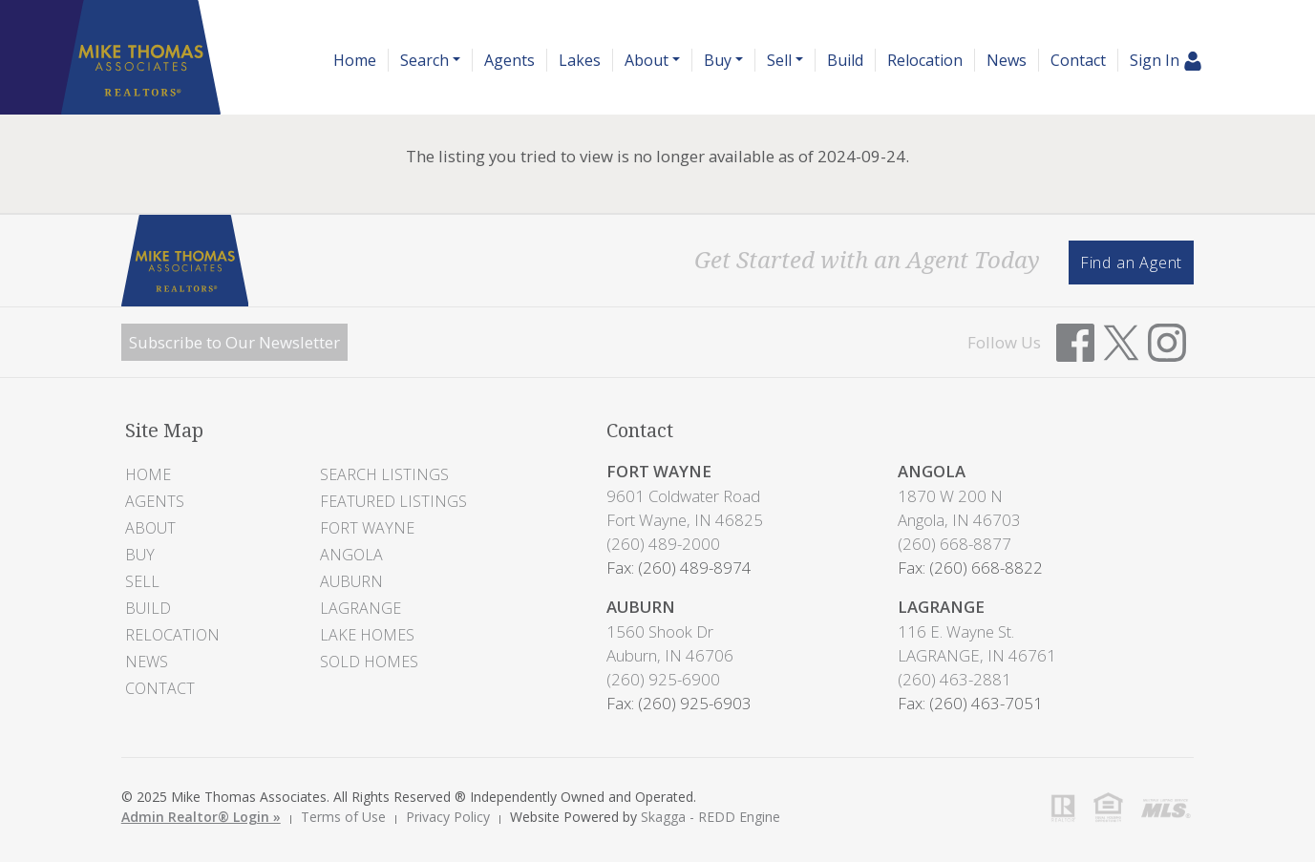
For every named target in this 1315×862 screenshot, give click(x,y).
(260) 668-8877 (954, 544)
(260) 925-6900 (663, 679)
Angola (351, 554)
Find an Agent (1131, 262)
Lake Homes (367, 634)
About (150, 527)
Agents (509, 60)
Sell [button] (779, 60)
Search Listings (384, 474)
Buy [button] (718, 60)
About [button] (646, 60)
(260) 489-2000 (663, 544)
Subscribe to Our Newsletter (234, 342)
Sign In (1166, 61)
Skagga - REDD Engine (710, 817)
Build (845, 60)
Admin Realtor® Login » (201, 817)
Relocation (925, 60)
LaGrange (360, 608)
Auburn (351, 581)
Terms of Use (343, 817)
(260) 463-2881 (954, 679)
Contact (1078, 60)
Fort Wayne (367, 527)
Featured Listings (393, 501)
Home (354, 60)
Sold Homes (369, 661)
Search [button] (424, 60)
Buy (140, 554)
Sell (142, 581)
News (1006, 60)
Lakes (580, 60)
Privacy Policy (448, 817)
